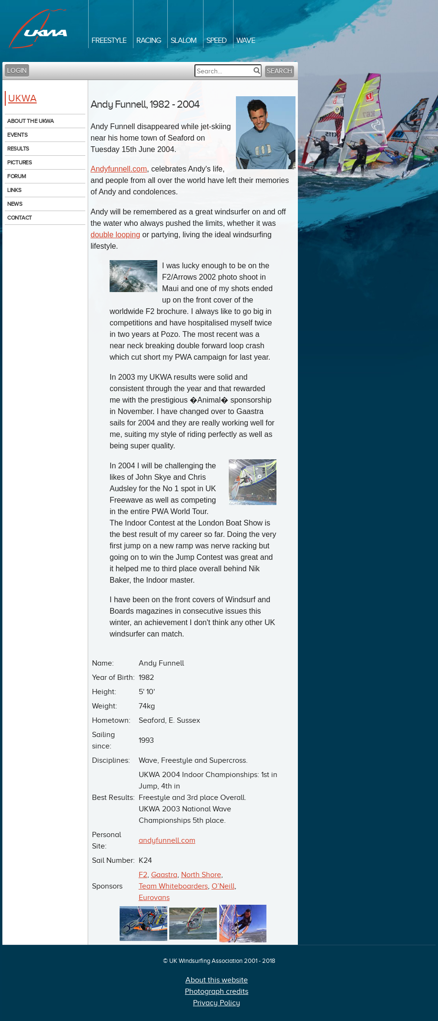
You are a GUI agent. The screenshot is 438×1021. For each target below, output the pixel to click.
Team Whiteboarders (173, 886)
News (14, 204)
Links (14, 190)
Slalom (183, 40)
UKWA (22, 98)
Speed (216, 40)
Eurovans (154, 897)
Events (17, 134)
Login (17, 70)
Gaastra (164, 874)
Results (18, 148)
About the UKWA (30, 121)
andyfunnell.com (167, 840)
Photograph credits (216, 991)
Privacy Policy (216, 1003)
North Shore (201, 874)
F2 (143, 874)
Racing (148, 40)
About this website (216, 980)
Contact (19, 217)
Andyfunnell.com (119, 169)
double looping (115, 235)
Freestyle (109, 40)
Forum (16, 176)
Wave (245, 40)
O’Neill (223, 886)
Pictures (19, 162)
